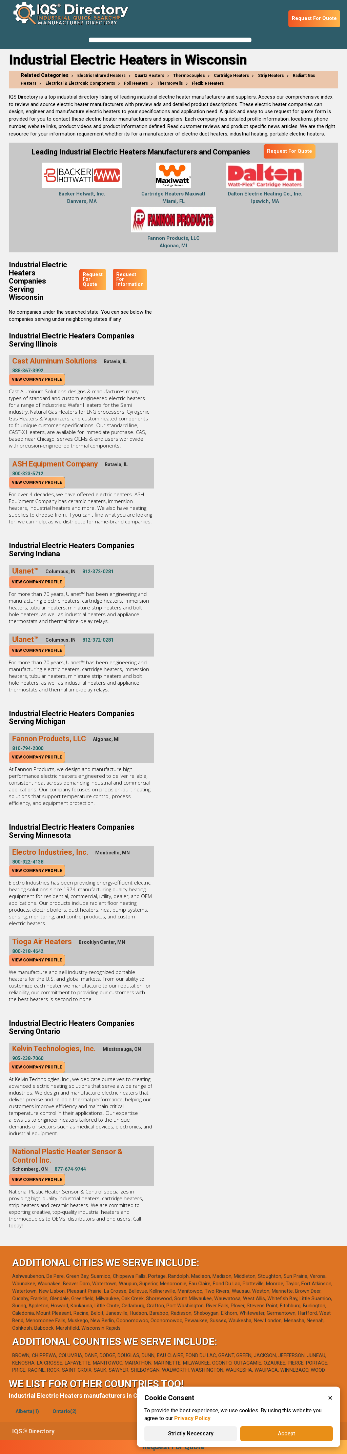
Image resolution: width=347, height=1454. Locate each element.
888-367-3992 (27, 370)
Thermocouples (189, 75)
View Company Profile (37, 379)
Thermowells (170, 83)
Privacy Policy (192, 1418)
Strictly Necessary (190, 1433)
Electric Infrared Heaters (101, 75)
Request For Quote (314, 18)
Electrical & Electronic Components (80, 83)
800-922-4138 (27, 862)
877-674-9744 (70, 1169)
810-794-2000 (27, 748)
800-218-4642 (27, 951)
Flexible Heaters (208, 83)
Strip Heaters (271, 75)
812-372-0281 (98, 571)
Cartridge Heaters (231, 75)
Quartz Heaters (149, 75)
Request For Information (130, 279)
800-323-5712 (27, 473)
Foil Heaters (136, 83)
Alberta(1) (27, 1411)
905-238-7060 (27, 1058)
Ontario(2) (65, 1411)
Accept (286, 1433)
